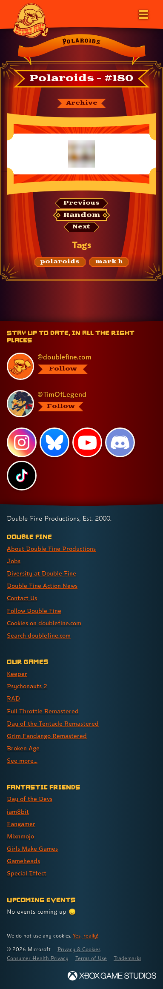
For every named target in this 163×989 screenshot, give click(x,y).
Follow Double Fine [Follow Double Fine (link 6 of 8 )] (34, 610)
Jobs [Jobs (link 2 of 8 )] (13, 560)
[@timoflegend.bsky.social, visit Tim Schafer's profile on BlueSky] (77, 403)
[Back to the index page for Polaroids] (81, 50)
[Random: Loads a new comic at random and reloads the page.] (82, 215)
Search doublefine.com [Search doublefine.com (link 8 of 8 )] (39, 635)
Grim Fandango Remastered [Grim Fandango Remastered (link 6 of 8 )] (47, 735)
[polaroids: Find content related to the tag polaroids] (60, 262)
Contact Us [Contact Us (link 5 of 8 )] (22, 597)
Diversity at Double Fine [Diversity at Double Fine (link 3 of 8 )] (41, 573)
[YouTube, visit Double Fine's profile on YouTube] (87, 442)
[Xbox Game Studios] (112, 975)
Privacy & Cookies (78, 949)
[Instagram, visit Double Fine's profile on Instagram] (22, 442)
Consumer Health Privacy (38, 958)
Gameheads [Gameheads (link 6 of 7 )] (23, 860)
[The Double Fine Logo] (30, 20)
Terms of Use (91, 958)
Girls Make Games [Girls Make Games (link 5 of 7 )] (32, 848)
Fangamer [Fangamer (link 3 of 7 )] (21, 823)
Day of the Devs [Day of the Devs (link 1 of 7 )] (29, 798)
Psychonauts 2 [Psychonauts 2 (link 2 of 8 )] (27, 686)
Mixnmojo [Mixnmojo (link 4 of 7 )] (20, 836)
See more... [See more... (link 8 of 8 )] (22, 760)
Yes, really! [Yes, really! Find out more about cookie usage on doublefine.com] (85, 935)
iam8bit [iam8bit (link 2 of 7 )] (18, 811)
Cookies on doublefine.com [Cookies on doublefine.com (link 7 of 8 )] (44, 623)
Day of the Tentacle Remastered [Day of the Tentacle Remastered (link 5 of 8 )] (53, 723)
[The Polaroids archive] (81, 103)
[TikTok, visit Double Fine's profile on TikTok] (22, 475)
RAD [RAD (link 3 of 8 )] (13, 698)
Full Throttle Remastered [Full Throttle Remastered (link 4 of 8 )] (43, 711)
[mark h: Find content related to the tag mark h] (109, 262)
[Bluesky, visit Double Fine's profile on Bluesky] (54, 442)
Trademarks (127, 958)
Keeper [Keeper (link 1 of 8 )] (17, 673)
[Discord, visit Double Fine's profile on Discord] (120, 442)
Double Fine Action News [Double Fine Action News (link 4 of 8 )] (42, 585)
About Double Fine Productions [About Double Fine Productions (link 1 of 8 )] (51, 548)
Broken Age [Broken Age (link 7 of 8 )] (23, 748)
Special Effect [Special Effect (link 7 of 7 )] (26, 873)
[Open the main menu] (142, 13)
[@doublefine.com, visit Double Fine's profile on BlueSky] (77, 366)
